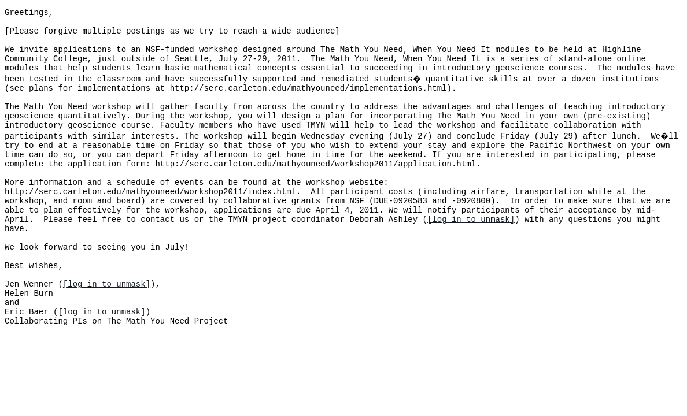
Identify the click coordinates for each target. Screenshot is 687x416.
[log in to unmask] (471, 255)
